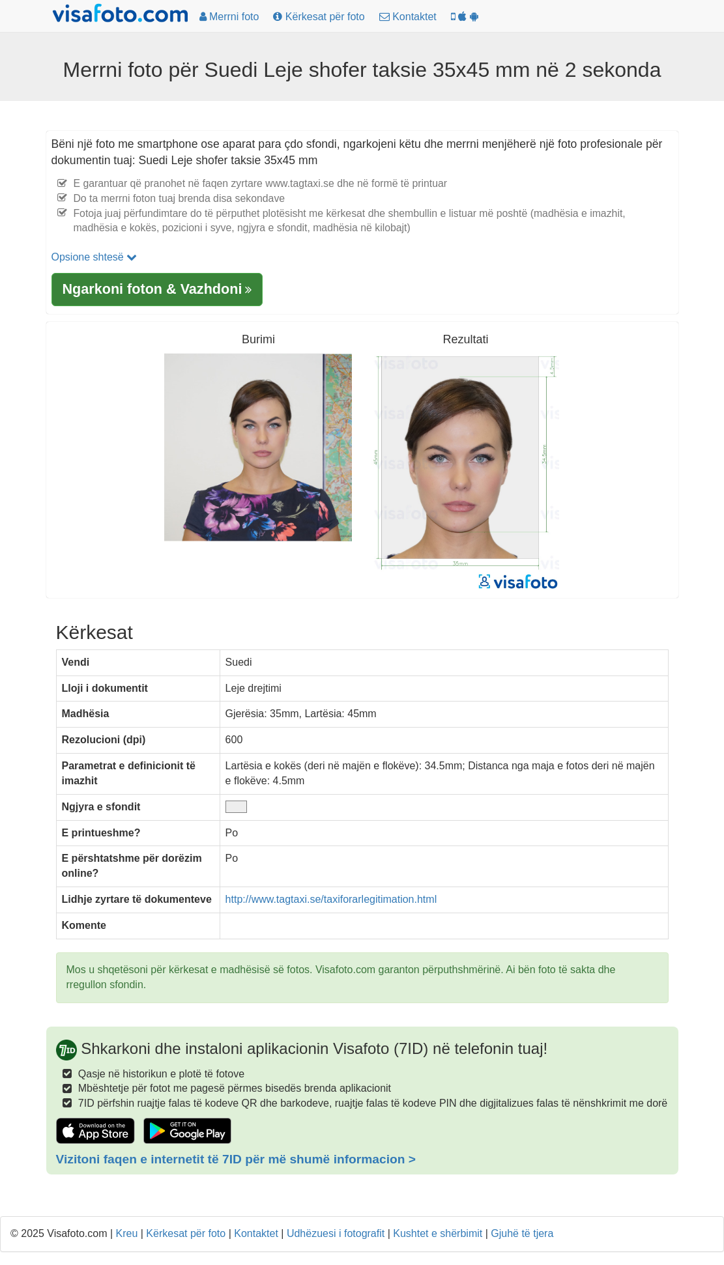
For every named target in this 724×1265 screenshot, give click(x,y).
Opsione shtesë (94, 257)
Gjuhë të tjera (522, 1233)
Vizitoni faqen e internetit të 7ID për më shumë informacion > (236, 1159)
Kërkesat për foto (185, 1233)
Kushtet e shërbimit (437, 1233)
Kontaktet (256, 1233)
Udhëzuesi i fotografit (335, 1233)
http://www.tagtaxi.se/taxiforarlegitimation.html (331, 899)
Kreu (127, 1233)
